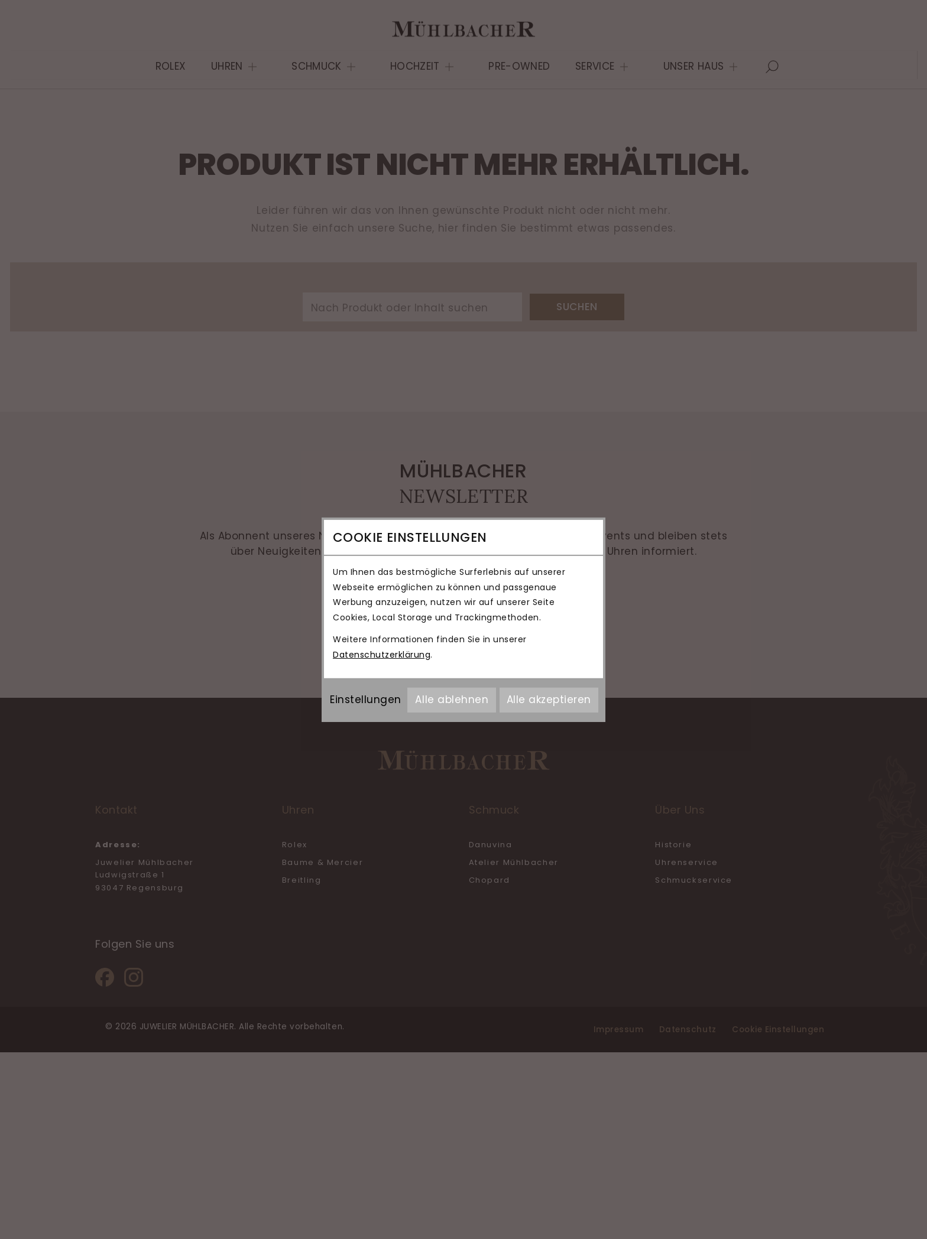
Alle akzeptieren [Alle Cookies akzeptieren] (549, 699)
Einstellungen (365, 699)
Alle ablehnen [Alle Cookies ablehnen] (451, 699)
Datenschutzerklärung (381, 655)
